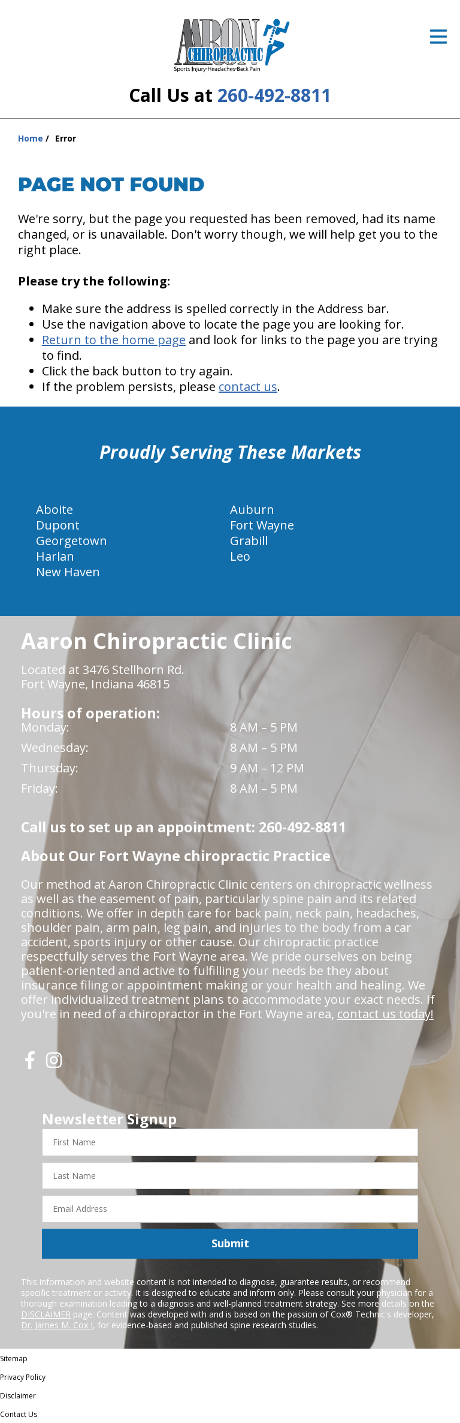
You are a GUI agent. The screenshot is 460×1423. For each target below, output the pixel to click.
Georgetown (71, 541)
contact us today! (385, 1014)
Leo (240, 556)
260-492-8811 (274, 95)
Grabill (249, 541)
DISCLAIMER (46, 1314)
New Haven (68, 572)
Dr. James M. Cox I (57, 1325)
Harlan (55, 556)
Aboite (54, 509)
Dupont (58, 525)
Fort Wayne (262, 525)
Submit (230, 1243)
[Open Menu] (438, 36)
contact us (248, 386)
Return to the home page (114, 340)
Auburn (252, 509)
